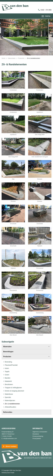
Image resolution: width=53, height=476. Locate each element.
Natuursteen (11, 58)
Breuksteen (9, 384)
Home (3, 58)
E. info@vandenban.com (9, 438)
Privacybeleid (36, 438)
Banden (7, 378)
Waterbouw (9, 394)
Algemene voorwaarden (39, 432)
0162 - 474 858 (44, 10)
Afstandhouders (10, 407)
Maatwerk (8, 381)
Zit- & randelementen (12, 404)
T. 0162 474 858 (7, 436)
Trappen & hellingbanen (13, 387)
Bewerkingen (8, 352)
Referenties (7, 412)
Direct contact (9, 446)
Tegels (7, 371)
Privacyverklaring (37, 436)
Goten (7, 375)
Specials (8, 397)
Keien (7, 368)
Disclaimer (35, 434)
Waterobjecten (10, 400)
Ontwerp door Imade (8, 472)
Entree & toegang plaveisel (14, 391)
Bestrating (8, 362)
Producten (21, 58)
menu (46, 16)
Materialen (26, 347)
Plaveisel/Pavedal (11, 365)
